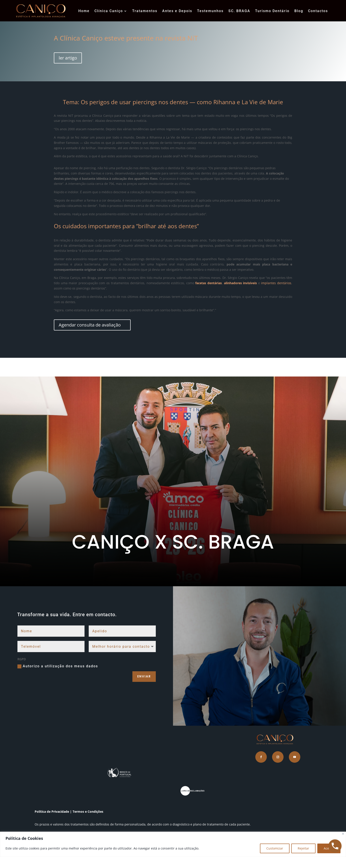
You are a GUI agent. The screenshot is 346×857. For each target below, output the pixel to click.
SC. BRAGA (239, 11)
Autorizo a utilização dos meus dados (57, 666)
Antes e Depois (177, 11)
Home (84, 11)
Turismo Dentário (272, 11)
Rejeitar (303, 848)
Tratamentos (144, 11)
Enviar (144, 676)
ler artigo (68, 58)
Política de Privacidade (52, 811)
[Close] (343, 834)
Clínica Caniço (108, 11)
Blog (298, 11)
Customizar (274, 848)
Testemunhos (210, 11)
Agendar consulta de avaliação (90, 325)
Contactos (318, 11)
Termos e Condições (88, 811)
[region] (173, 844)
